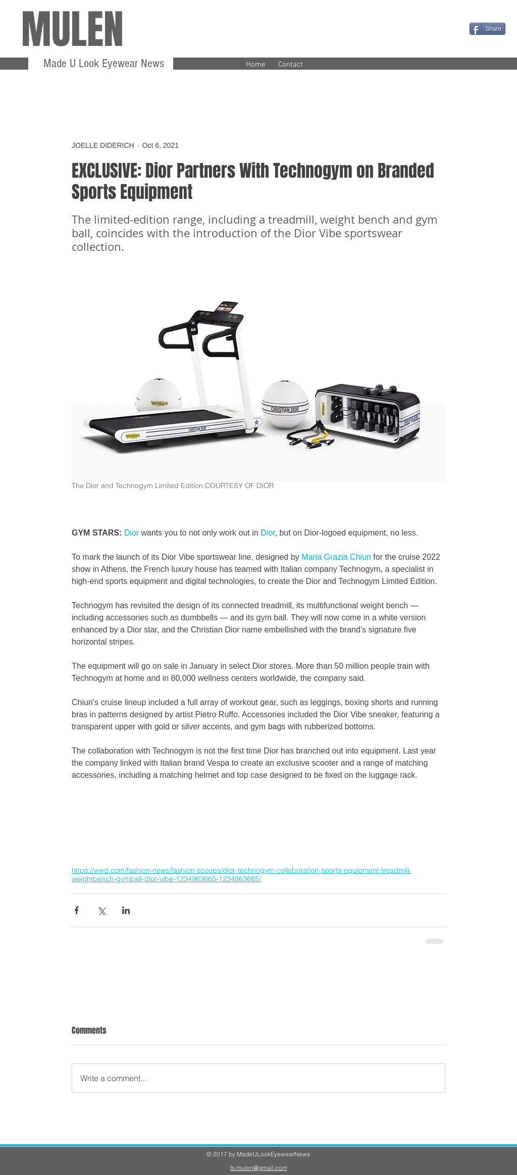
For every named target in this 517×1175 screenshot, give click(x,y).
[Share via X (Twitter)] (101, 910)
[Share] (487, 29)
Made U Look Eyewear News (102, 63)
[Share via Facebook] (76, 910)
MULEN (72, 29)
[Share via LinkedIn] (126, 910)
